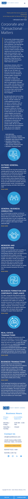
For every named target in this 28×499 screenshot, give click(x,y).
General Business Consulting (15, 137)
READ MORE (4, 189)
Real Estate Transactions (14, 144)
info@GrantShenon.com (12, 437)
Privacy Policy (5, 418)
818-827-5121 (9, 449)
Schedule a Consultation (12, 445)
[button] (25, 3)
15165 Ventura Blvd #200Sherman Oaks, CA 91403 (13, 441)
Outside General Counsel (14, 136)
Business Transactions (13, 146)
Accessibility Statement (18, 418)
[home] (10, 3)
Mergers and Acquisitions (14, 139)
